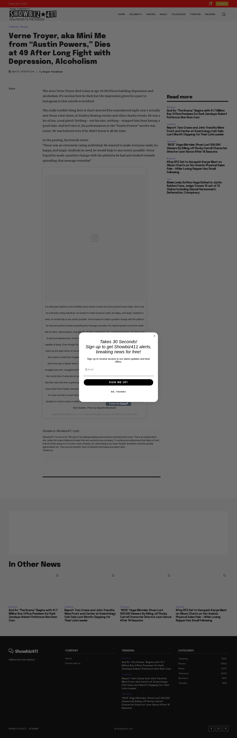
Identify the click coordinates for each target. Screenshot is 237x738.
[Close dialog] (154, 336)
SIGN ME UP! (118, 382)
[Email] (118, 369)
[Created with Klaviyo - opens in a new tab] (118, 404)
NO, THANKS (118, 392)
